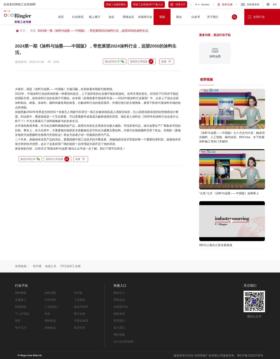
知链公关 (50, 266)
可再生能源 (81, 320)
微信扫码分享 (114, 61)
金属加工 (20, 299)
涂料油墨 (50, 292)
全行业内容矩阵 (124, 341)
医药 (18, 320)
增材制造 (50, 320)
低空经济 (79, 327)
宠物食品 (50, 327)
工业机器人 (51, 306)
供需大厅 (177, 4)
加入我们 (119, 327)
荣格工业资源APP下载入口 (148, 4)
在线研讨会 (121, 306)
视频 (33, 30)
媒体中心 (119, 292)
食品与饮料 (81, 306)
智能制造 (20, 306)
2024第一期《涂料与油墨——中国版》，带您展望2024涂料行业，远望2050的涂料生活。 (94, 30)
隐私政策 (119, 313)
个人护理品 (22, 313)
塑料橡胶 (20, 292)
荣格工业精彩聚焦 (116, 4)
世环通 (37, 266)
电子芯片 (20, 327)
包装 (47, 313)
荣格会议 (119, 299)
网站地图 (119, 334)
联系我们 (119, 320)
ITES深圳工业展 (70, 266)
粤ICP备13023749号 (250, 355)
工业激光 (79, 299)
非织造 (78, 292)
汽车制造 (50, 299)
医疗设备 (79, 313)
